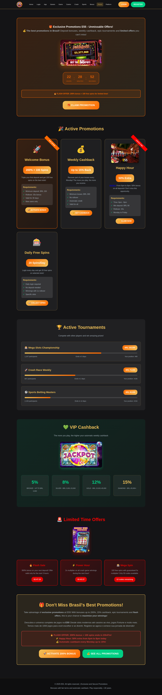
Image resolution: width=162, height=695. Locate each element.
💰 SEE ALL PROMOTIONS (103, 653)
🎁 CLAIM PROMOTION (81, 105)
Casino (68, 4)
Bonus (92, 4)
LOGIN (124, 4)
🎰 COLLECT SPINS (37, 303)
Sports (84, 4)
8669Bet (112, 186)
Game (61, 4)
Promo (100, 4)
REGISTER (138, 4)
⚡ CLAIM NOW (125, 221)
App (45, 4)
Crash (76, 4)
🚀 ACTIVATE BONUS (37, 210)
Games (52, 4)
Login (38, 4)
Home (31, 4)
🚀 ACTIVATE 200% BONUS (59, 653)
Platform (108, 4)
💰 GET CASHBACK (80, 213)
